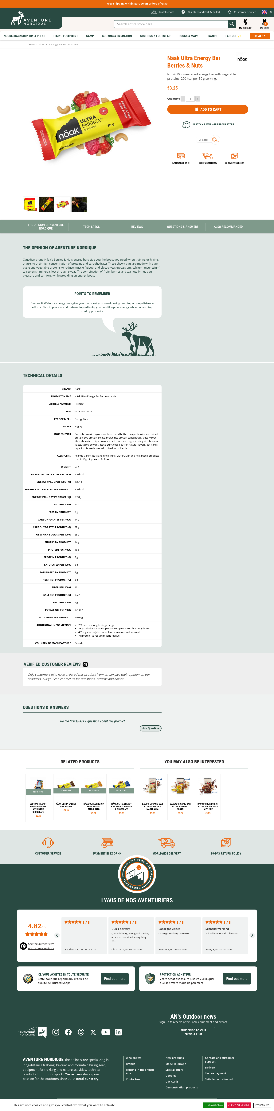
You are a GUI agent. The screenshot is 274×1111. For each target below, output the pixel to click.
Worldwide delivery (208, 163)
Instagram (55, 1032)
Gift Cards (172, 1081)
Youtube (106, 1032)
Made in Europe (176, 1064)
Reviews (137, 227)
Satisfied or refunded (219, 1079)
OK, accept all (214, 1105)
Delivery (210, 1067)
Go (232, 24)
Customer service (48, 853)
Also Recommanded (228, 227)
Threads (80, 1032)
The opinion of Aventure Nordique (46, 226)
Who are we (133, 1058)
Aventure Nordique (43, 1059)
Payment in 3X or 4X (107, 853)
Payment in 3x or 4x (181, 163)
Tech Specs (91, 227)
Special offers (174, 1070)
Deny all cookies (238, 1105)
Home (32, 44)
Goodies (171, 1075)
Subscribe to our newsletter (193, 1032)
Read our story (87, 1079)
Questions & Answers (182, 227)
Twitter (93, 1032)
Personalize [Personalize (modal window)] (262, 1105)
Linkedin (118, 1032)
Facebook (68, 1032)
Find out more (114, 978)
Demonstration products (182, 1087)
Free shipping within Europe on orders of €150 (137, 3)
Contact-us (133, 1079)
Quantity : (173, 98)
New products (175, 1058)
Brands (130, 1064)
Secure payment (215, 1073)
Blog (32, 1032)
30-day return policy (234, 163)
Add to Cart (210, 109)
